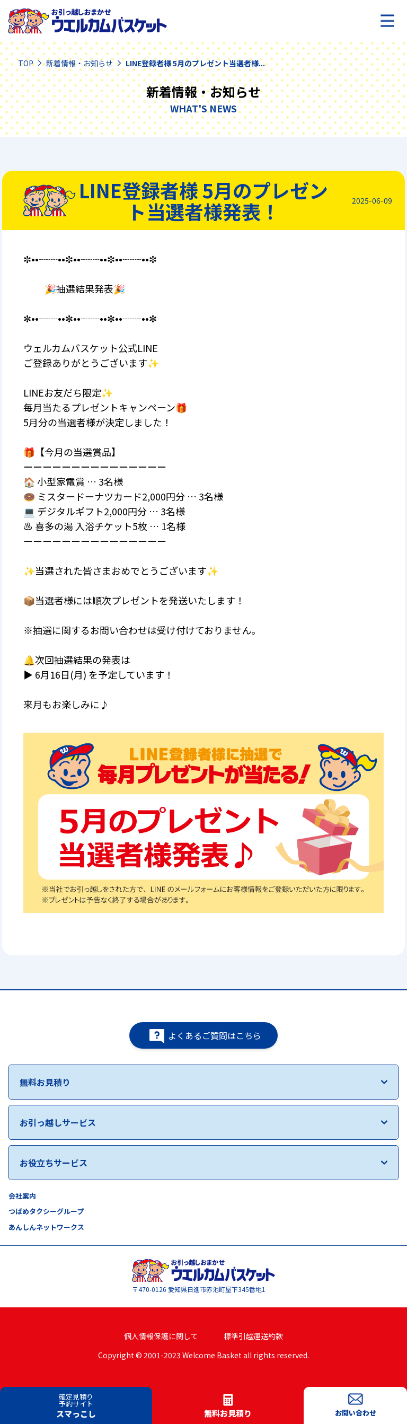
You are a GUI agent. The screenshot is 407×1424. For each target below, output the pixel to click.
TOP (25, 63)
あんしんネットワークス (46, 1227)
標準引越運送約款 (253, 1336)
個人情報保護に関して (161, 1336)
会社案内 (22, 1196)
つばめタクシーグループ (46, 1211)
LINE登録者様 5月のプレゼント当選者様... (195, 63)
